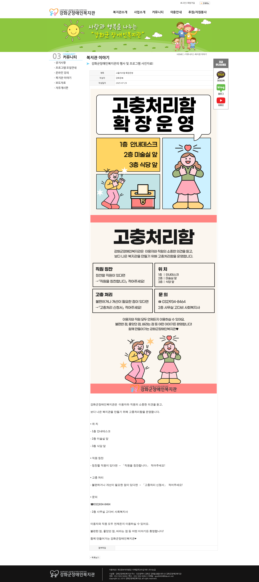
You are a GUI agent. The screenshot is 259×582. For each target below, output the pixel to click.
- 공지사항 (60, 63)
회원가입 (191, 3)
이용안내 (176, 12)
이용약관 (112, 570)
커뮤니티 (158, 12)
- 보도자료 (60, 83)
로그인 (183, 3)
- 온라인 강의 (61, 73)
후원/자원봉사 (197, 12)
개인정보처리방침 (124, 570)
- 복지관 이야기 (62, 78)
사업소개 (139, 12)
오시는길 (152, 570)
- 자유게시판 (61, 88)
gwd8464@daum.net (164, 576)
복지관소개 (120, 12)
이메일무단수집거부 (139, 570)
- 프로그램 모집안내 (65, 68)
